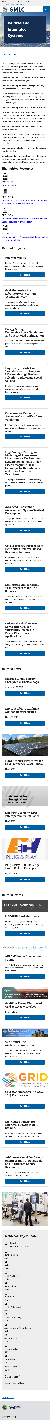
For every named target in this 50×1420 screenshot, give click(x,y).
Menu (47, 9)
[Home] (5, 9)
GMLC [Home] (17, 9)
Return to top (8, 1397)
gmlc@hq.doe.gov (10, 1416)
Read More (25, 274)
